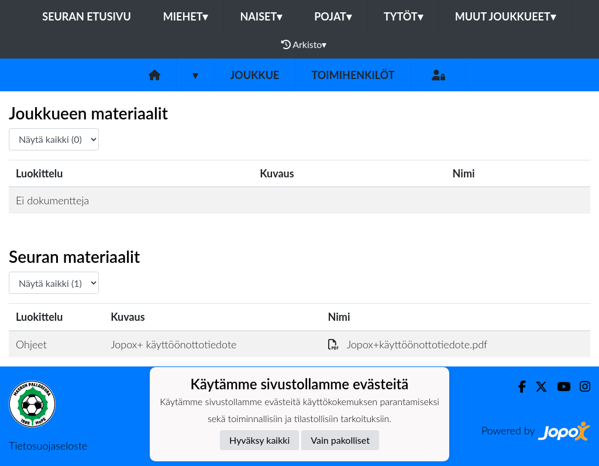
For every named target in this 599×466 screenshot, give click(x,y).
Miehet (185, 16)
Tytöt (403, 16)
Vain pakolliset (340, 440)
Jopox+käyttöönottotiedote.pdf (408, 344)
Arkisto (304, 44)
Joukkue (254, 74)
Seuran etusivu (86, 16)
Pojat (333, 16)
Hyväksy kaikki (259, 440)
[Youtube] (559, 387)
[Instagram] (580, 387)
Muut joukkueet (505, 16)
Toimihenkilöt (352, 74)
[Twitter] (537, 387)
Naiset (261, 16)
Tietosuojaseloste (48, 445)
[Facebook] (517, 387)
